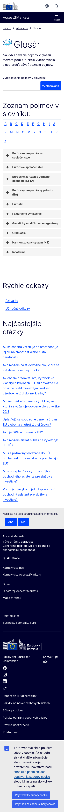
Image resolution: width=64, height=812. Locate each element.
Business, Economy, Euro (19, 622)
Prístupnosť (10, 732)
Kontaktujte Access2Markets (22, 574)
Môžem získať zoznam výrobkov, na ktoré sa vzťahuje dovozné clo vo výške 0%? (31, 406)
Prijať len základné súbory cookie (35, 804)
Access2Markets (13, 536)
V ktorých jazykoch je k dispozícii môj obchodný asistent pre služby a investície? (29, 494)
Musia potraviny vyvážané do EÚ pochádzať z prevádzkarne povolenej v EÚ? (30, 458)
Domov (7, 28)
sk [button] (47, 6)
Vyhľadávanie (56, 6)
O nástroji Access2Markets (20, 591)
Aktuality (11, 300)
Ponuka (56, 18)
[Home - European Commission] (27, 645)
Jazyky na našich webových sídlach (26, 703)
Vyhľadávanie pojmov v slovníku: (24, 78)
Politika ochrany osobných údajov (25, 717)
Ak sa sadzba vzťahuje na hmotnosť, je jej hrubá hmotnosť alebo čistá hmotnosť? (30, 352)
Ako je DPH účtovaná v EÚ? (23, 432)
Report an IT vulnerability (20, 696)
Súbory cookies (13, 710)
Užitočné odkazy (17, 308)
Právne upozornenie (16, 725)
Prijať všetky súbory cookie (31, 795)
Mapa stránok (12, 598)
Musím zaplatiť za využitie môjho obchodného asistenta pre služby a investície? (28, 476)
